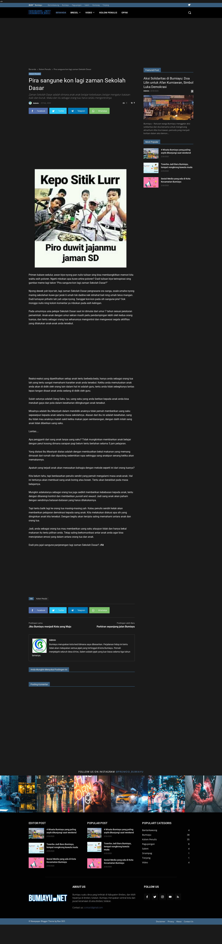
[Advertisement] (111, 41)
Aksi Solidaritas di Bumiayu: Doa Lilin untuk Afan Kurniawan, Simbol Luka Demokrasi (168, 83)
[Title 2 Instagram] (55, 793)
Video (145, 862)
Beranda (61, 12)
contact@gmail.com (93, 907)
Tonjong (106, 5)
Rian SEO (61, 921)
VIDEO (90, 12)
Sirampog (96, 5)
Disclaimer (160, 921)
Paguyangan (77, 5)
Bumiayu (65, 5)
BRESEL (75, 12)
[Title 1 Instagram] (18, 793)
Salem (87, 5)
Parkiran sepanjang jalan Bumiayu (116, 626)
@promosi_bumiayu (130, 771)
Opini (124, 12)
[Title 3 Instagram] (92, 793)
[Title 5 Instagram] (166, 793)
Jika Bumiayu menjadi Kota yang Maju (50, 626)
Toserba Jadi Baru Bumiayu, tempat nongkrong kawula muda (117, 846)
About (178, 921)
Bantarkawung (53, 5)
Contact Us (188, 921)
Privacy (171, 921)
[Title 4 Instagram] (129, 793)
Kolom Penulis (108, 12)
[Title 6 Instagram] (203, 793)
